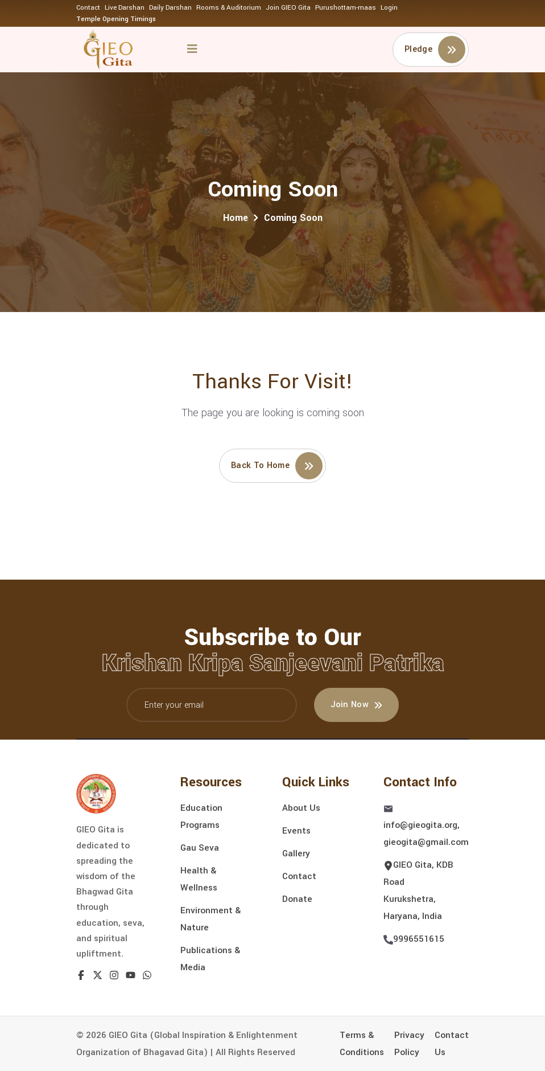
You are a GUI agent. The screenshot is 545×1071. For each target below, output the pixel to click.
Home (235, 217)
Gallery (296, 853)
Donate (297, 899)
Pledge (434, 49)
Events (296, 830)
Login (389, 8)
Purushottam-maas (345, 8)
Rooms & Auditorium (228, 8)
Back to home (277, 465)
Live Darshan (124, 8)
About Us (301, 808)
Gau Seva (199, 848)
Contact (88, 8)
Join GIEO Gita (288, 8)
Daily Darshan (170, 8)
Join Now (357, 705)
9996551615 (418, 939)
